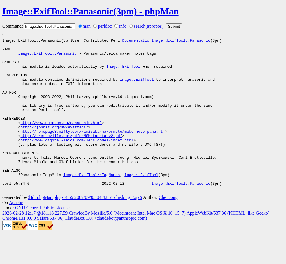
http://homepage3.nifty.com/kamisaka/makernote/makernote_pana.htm (92, 150)
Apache (16, 232)
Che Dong (168, 226)
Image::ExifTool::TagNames (91, 202)
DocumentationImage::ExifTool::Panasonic (166, 41)
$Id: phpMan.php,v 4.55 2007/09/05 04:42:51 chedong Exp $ (85, 226)
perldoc (105, 26)
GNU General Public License (42, 237)
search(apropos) (148, 26)
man (87, 26)
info (123, 26)
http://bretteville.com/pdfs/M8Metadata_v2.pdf (71, 155)
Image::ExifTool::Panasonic (47, 56)
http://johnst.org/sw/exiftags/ (54, 145)
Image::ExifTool (123, 72)
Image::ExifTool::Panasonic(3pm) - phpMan (90, 11)
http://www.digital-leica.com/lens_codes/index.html (76, 160)
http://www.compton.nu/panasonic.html (61, 140)
